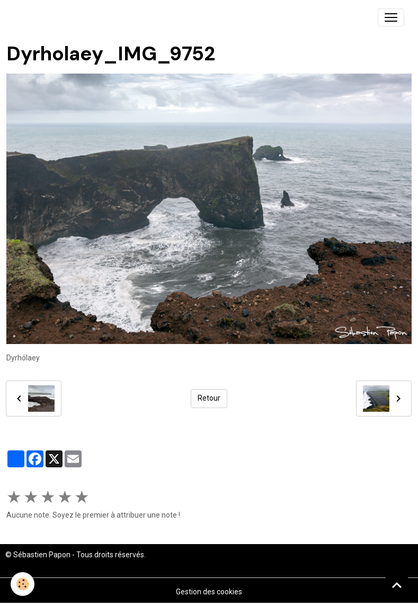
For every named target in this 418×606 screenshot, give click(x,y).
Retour (209, 398)
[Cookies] (22, 584)
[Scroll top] (397, 585)
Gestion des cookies (209, 591)
